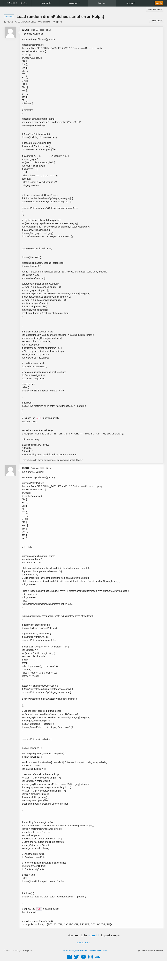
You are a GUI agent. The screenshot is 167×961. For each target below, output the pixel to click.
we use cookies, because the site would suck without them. (85, 951)
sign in (159, 3)
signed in (94, 935)
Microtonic (9, 16)
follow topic (156, 21)
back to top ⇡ (83, 942)
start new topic (155, 10)
